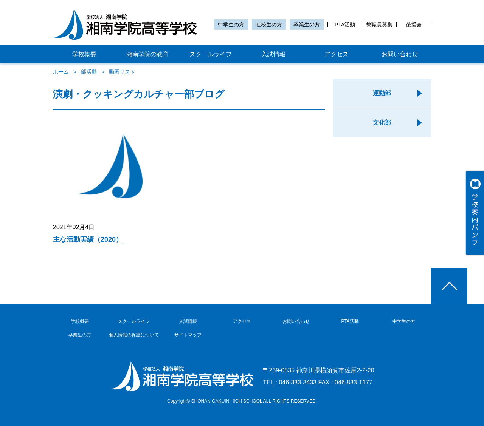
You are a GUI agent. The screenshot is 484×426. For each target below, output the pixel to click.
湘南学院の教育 (147, 54)
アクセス (336, 54)
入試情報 (273, 54)
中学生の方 (231, 25)
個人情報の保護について (134, 335)
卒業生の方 (306, 25)
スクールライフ (210, 54)
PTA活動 (345, 24)
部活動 (89, 71)
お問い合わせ (400, 54)
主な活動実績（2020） (88, 239)
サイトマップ (188, 335)
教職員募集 (379, 24)
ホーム (61, 71)
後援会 (414, 24)
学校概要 (84, 54)
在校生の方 (269, 25)
